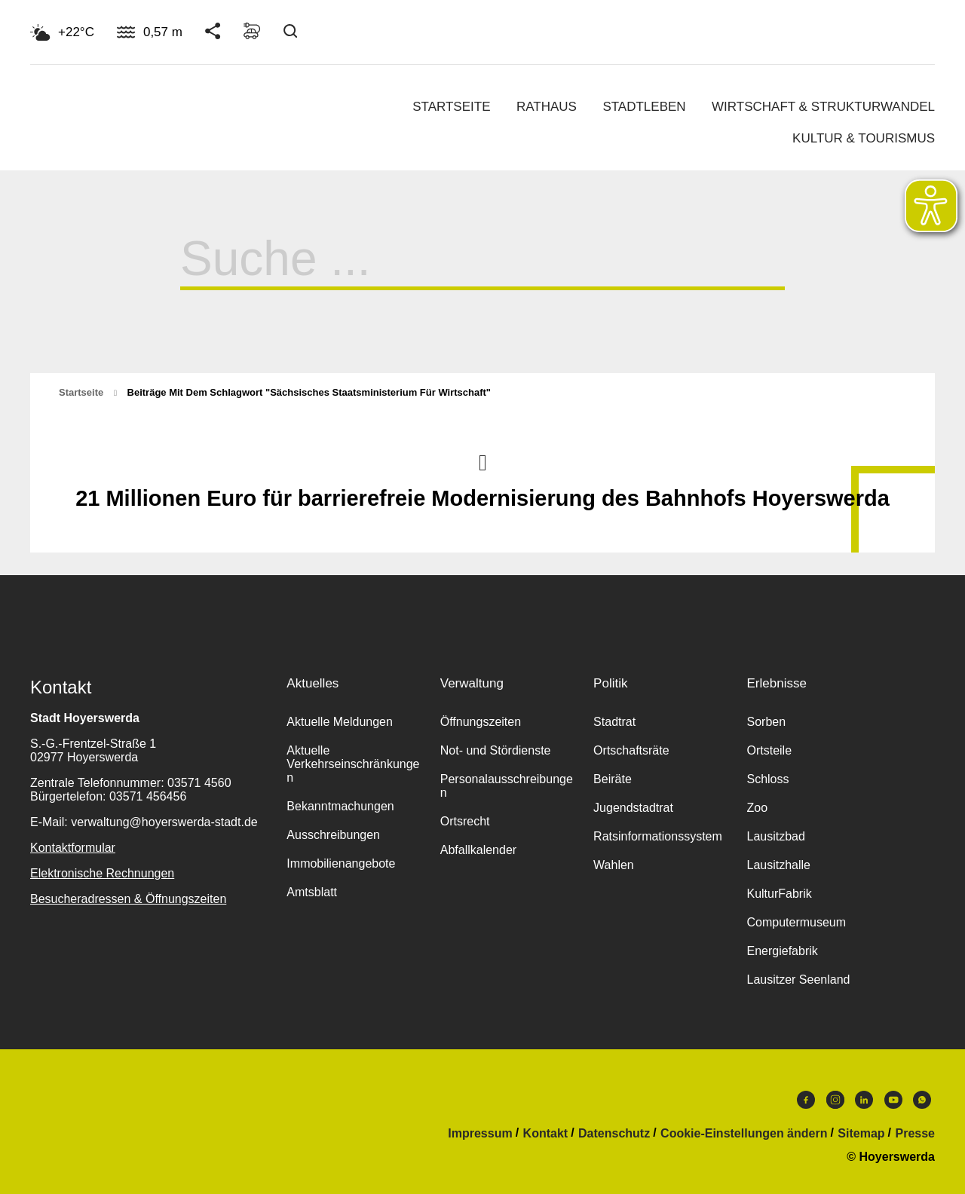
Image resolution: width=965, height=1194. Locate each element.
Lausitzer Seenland (798, 979)
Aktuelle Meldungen (339, 721)
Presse (916, 1134)
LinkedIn (864, 1100)
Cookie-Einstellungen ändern (743, 1134)
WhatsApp (922, 1100)
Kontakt (545, 1134)
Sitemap (861, 1134)
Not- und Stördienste (495, 750)
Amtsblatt (311, 892)
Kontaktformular (72, 847)
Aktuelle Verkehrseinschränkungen (352, 764)
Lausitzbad (775, 836)
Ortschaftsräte (631, 750)
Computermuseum (796, 922)
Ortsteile (769, 750)
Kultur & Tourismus (863, 138)
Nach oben (482, 461)
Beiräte (612, 779)
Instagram (835, 1100)
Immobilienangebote (340, 863)
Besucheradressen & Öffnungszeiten (128, 898)
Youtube (893, 1100)
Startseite (451, 107)
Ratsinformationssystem (657, 836)
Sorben (766, 721)
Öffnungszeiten (480, 721)
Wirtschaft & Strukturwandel (823, 107)
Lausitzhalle (778, 865)
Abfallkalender (478, 849)
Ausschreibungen (333, 834)
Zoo (756, 807)
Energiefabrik (781, 950)
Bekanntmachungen (340, 806)
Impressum (480, 1134)
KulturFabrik (778, 893)
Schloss (767, 779)
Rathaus (546, 107)
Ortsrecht (465, 821)
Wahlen (613, 865)
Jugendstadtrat (633, 807)
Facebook (806, 1100)
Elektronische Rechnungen (102, 873)
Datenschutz (614, 1134)
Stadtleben (643, 107)
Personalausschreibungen (506, 786)
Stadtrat (614, 721)
